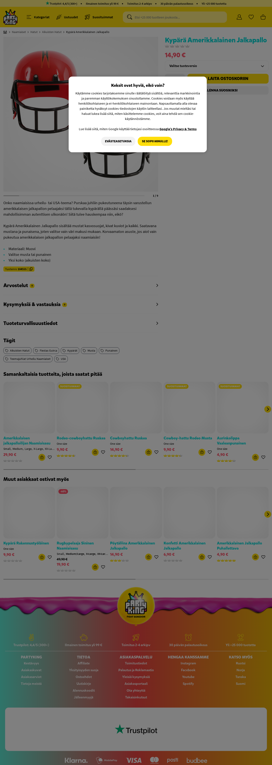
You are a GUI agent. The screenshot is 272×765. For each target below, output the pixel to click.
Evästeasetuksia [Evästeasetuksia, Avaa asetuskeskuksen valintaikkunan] (117, 141)
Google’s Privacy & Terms (178, 129)
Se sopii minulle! (155, 141)
